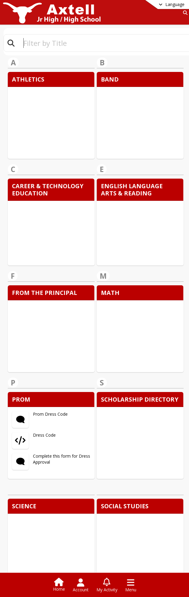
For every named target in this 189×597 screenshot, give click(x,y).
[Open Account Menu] (81, 585)
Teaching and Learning (129, 545)
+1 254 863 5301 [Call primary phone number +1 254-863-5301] (47, 515)
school (116, 537)
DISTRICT (35, 537)
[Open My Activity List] (106, 585)
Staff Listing (36, 545)
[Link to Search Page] (184, 13)
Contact (32, 554)
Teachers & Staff (124, 554)
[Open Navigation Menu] (130, 585)
